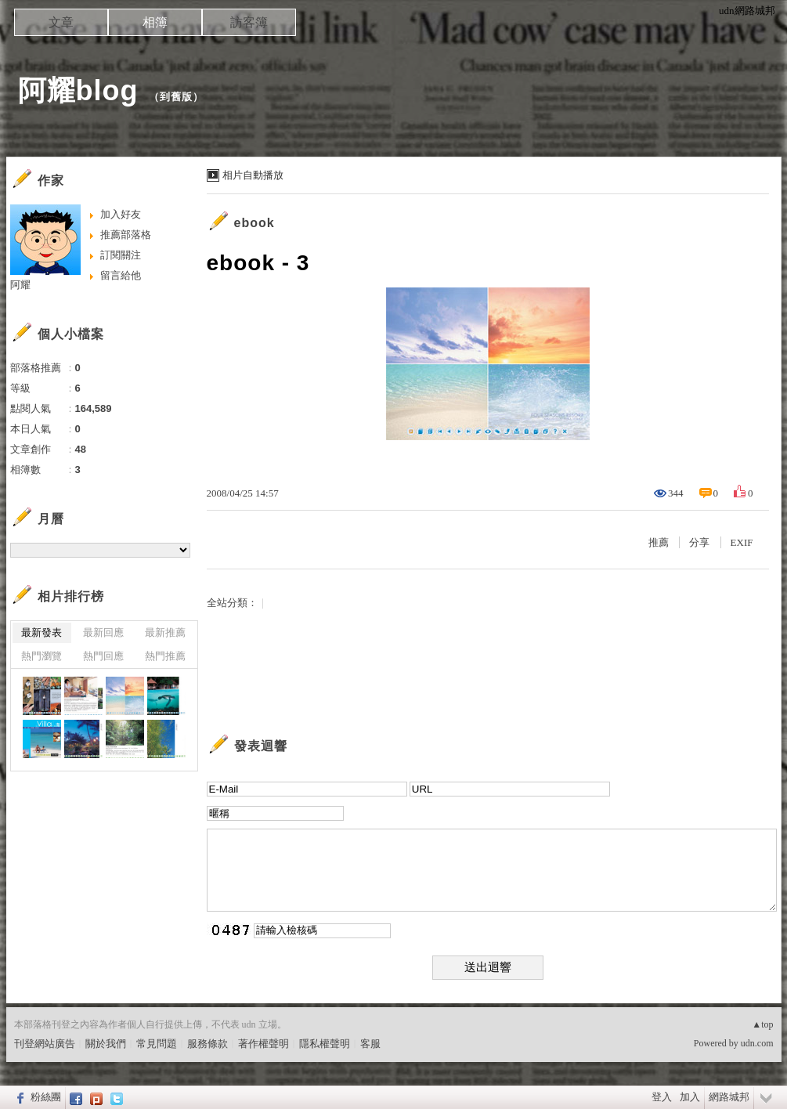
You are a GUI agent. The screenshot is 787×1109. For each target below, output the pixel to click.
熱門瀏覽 (41, 656)
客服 (370, 1043)
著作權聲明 (263, 1043)
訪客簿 (249, 22)
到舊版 (176, 97)
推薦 (658, 542)
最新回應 (103, 632)
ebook (254, 222)
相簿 (155, 22)
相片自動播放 (252, 175)
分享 (699, 542)
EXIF (742, 542)
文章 (61, 22)
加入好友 (120, 214)
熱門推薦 (165, 656)
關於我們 (105, 1043)
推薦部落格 (125, 234)
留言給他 (120, 275)
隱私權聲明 (324, 1043)
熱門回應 (103, 656)
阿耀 (20, 285)
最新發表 (41, 632)
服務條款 (207, 1043)
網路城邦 (729, 1097)
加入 (690, 1097)
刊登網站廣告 (44, 1043)
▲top (762, 1024)
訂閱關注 (120, 255)
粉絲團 (46, 1097)
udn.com (757, 1043)
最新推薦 (165, 632)
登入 (662, 1097)
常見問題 (156, 1043)
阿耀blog (78, 90)
